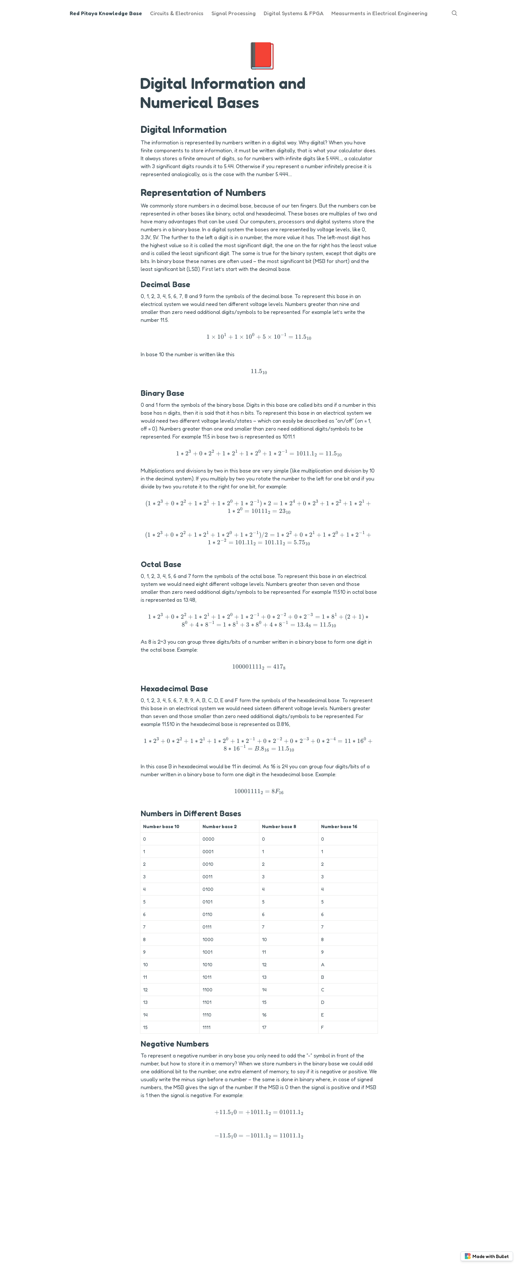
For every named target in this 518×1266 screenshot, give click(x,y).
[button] (259, 336)
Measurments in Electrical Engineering (379, 13)
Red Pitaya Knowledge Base (106, 13)
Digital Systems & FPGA (293, 13)
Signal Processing (233, 13)
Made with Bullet (487, 1256)
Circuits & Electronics (177, 13)
